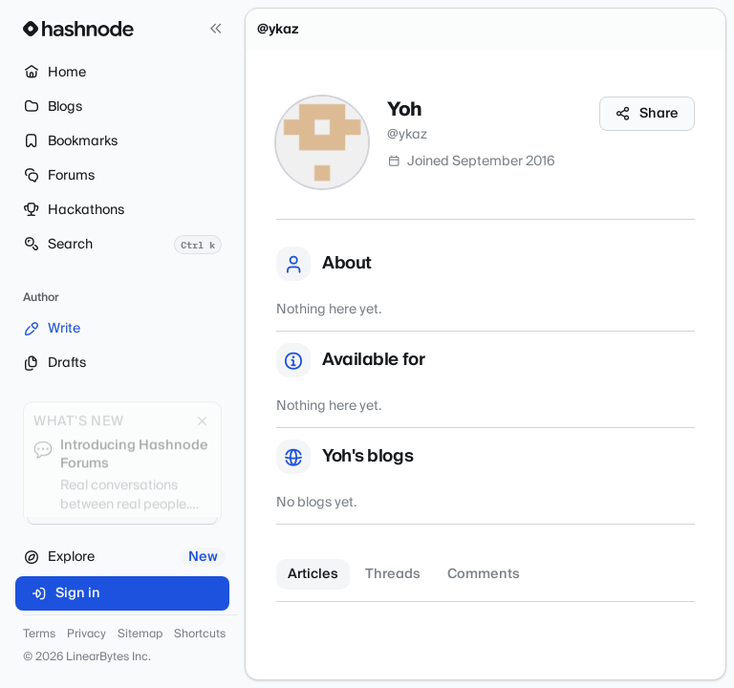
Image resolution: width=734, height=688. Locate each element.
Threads (393, 574)
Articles (313, 574)
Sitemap (140, 634)
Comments (483, 574)
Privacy (86, 634)
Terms (39, 634)
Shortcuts (200, 634)
